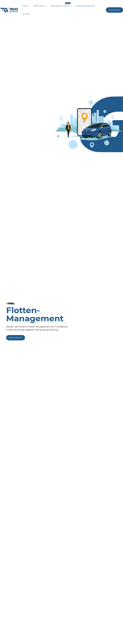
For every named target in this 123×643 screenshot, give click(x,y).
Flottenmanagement (85, 6)
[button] (26, 6)
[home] (9, 10)
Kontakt (26, 14)
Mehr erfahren (15, 337)
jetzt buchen (114, 10)
